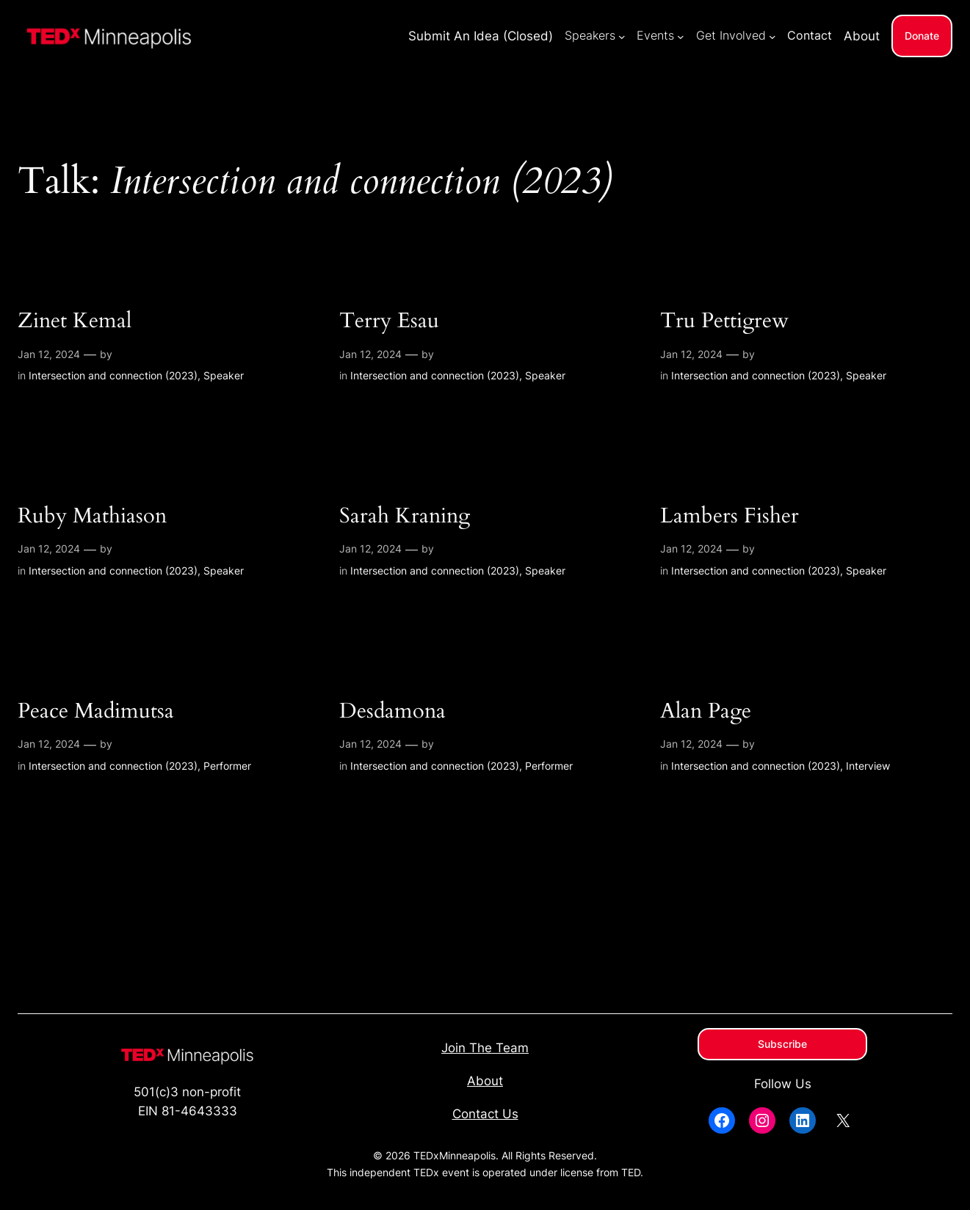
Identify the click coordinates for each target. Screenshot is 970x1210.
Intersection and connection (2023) (113, 375)
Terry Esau (389, 321)
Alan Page (705, 711)
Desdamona (392, 711)
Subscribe (782, 1044)
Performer (227, 765)
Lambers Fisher (729, 516)
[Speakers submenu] (622, 36)
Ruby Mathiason (92, 516)
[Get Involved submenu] (772, 36)
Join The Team (485, 1047)
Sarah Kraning (404, 516)
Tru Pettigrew (724, 321)
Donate (922, 35)
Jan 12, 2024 (49, 354)
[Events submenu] (680, 36)
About (485, 1081)
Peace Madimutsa (96, 711)
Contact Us (485, 1114)
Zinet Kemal (74, 321)
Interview (868, 765)
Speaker (223, 375)
